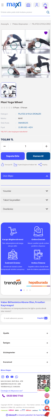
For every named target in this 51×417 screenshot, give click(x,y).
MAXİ (20, 118)
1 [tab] (21, 290)
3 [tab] (27, 290)
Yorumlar (7, 191)
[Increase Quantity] (46, 146)
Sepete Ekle (12, 156)
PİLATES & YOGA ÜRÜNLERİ (29, 114)
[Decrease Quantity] (4, 146)
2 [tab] (24, 290)
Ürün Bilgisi (8, 176)
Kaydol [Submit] (42, 318)
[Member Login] (37, 5)
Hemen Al (38, 156)
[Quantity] (25, 146)
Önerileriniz (8, 209)
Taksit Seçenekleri (11, 200)
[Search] (25, 12)
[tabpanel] (13, 282)
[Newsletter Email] (25, 318)
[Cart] (45, 4)
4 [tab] (30, 290)
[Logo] (15, 5)
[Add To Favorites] (45, 33)
